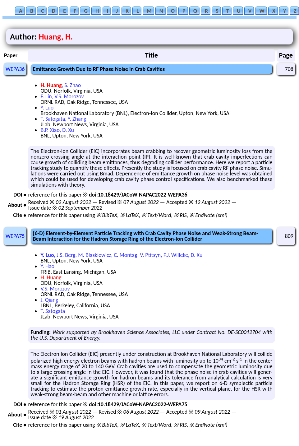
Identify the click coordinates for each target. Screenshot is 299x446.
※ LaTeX (129, 215)
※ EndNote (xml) (208, 215)
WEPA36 (15, 69)
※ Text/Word (156, 215)
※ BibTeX (106, 215)
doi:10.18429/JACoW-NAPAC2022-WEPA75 (138, 404)
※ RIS (180, 215)
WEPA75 (15, 236)
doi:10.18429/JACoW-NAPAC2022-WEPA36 (138, 194)
